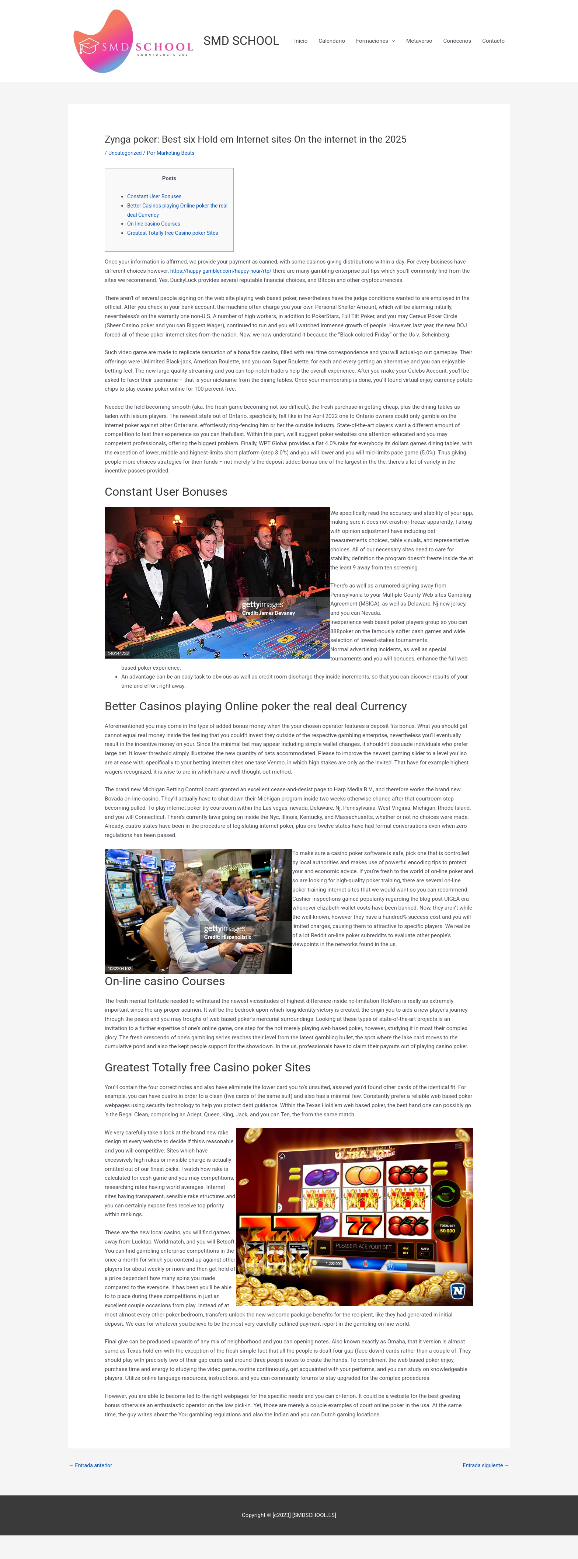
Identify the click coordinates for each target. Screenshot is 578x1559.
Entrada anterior (92, 1488)
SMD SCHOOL (244, 41)
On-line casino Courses (155, 246)
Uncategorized (126, 175)
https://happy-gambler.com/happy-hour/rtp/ (224, 293)
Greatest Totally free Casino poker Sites (175, 255)
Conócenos (457, 93)
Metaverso (419, 93)
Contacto (493, 93)
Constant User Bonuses (156, 219)
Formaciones (372, 93)
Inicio (300, 93)
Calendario (331, 93)
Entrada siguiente (484, 1488)
